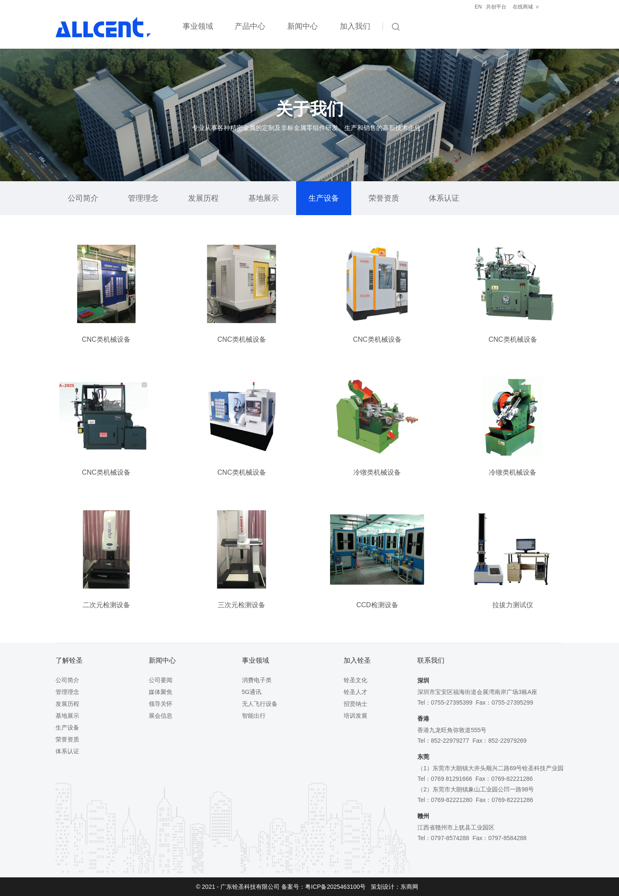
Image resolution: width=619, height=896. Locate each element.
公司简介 (83, 198)
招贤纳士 (355, 703)
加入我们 (355, 26)
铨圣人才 (355, 692)
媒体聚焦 (160, 692)
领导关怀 (160, 703)
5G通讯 (252, 692)
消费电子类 (257, 680)
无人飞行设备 (260, 703)
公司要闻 (160, 680)
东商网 (409, 886)
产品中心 (250, 26)
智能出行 (254, 715)
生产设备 (323, 198)
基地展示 (263, 198)
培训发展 (355, 715)
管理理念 (143, 198)
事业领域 (198, 26)
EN (478, 7)
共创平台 (496, 7)
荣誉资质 (384, 198)
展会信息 (160, 715)
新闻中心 (302, 26)
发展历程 (203, 198)
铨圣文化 (355, 680)
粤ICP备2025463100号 (335, 886)
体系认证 (444, 198)
